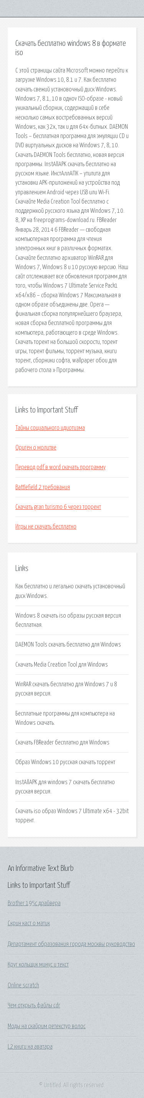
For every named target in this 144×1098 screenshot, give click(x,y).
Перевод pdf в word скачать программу (60, 467)
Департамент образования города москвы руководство (71, 944)
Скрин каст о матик (29, 923)
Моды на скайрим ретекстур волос (47, 1026)
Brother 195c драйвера (34, 903)
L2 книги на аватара (30, 1047)
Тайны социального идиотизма (50, 428)
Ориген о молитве (35, 448)
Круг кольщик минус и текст (38, 965)
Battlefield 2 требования (42, 487)
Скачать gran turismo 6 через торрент (58, 507)
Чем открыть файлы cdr (34, 1005)
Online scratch (23, 985)
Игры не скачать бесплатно (45, 527)
